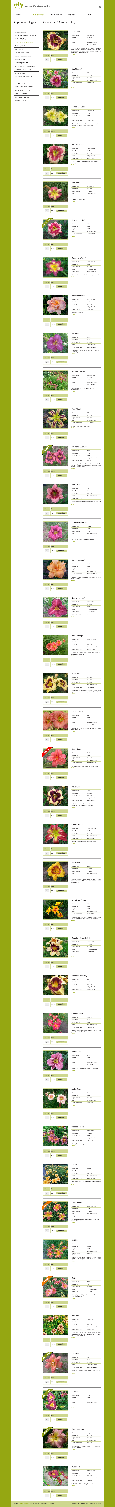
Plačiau (73, 54)
